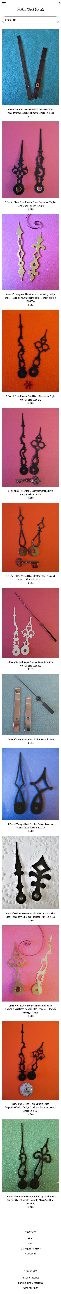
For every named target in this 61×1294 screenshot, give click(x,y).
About (30, 1243)
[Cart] (58, 4)
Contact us (30, 1253)
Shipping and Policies (31, 1248)
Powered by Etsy (30, 1287)
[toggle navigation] (4, 3)
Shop (30, 1238)
